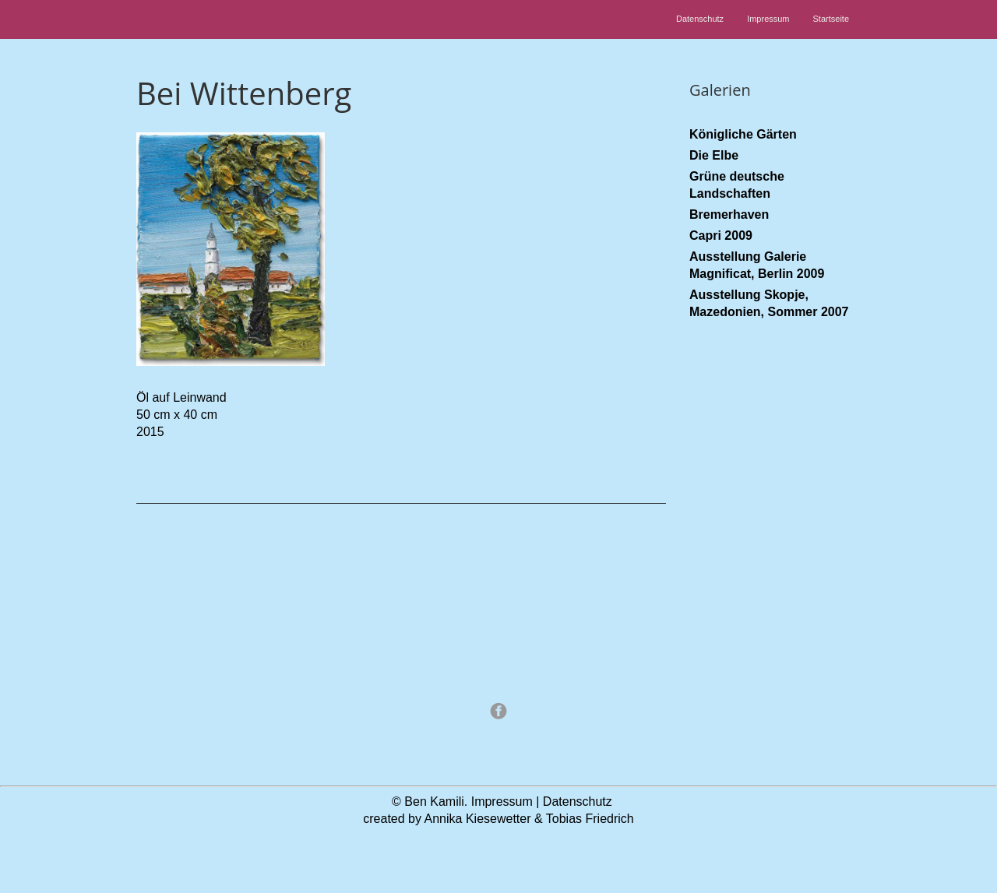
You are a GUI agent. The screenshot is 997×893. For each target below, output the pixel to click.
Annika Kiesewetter (478, 818)
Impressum (768, 18)
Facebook (498, 710)
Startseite (831, 18)
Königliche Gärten (743, 134)
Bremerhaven (729, 214)
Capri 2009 (720, 235)
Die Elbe (713, 155)
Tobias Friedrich (590, 818)
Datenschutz (700, 18)
